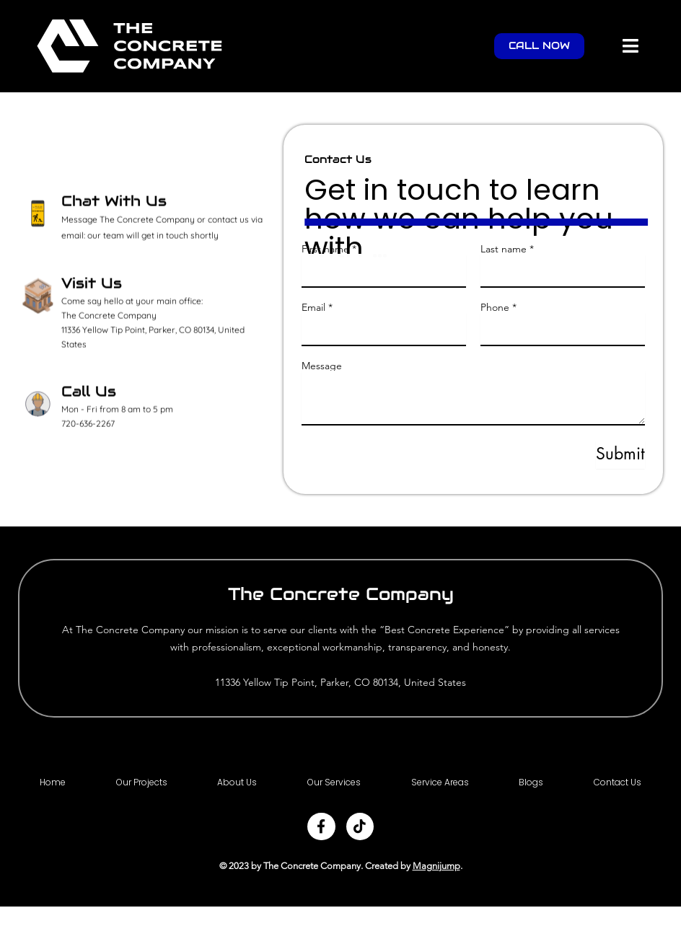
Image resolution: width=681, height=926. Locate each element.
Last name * (507, 249)
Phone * (498, 307)
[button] (631, 46)
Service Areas (440, 783)
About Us (237, 783)
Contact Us (617, 783)
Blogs (531, 783)
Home (53, 783)
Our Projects (141, 783)
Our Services (334, 783)
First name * (329, 249)
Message (322, 366)
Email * (317, 307)
